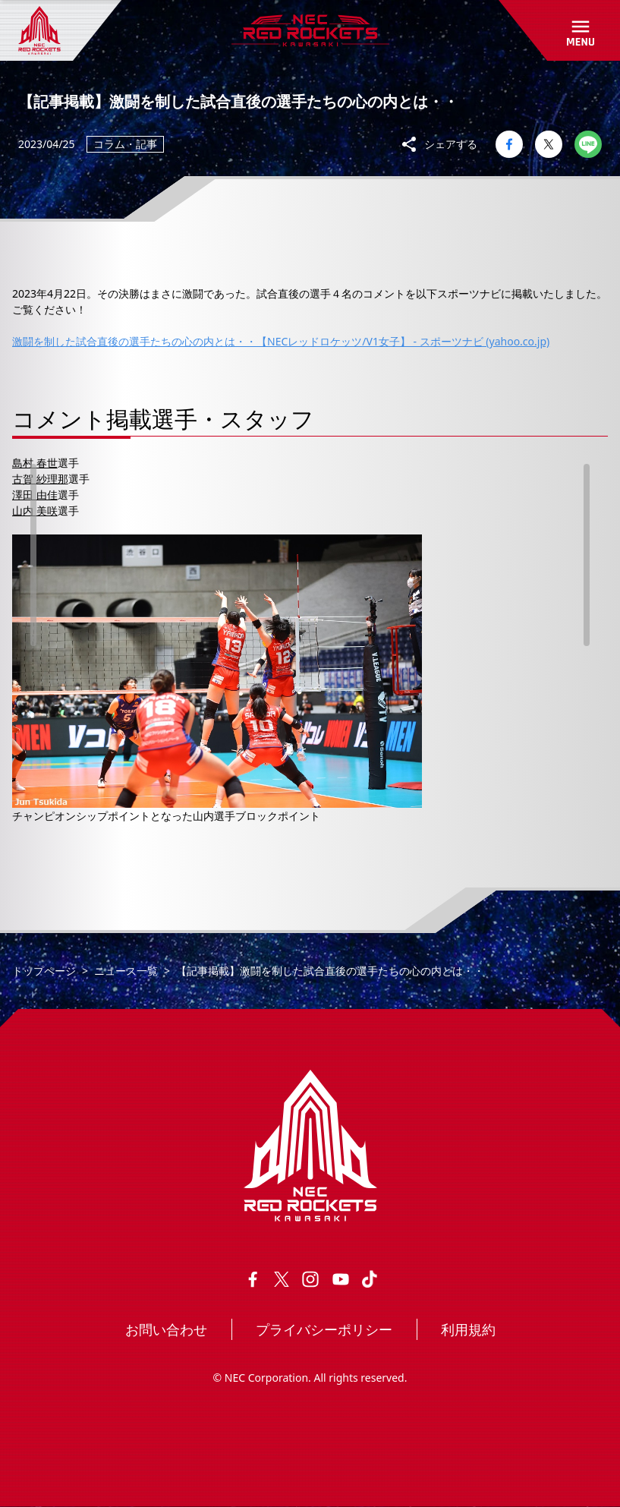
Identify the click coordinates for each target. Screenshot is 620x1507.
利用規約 (468, 1329)
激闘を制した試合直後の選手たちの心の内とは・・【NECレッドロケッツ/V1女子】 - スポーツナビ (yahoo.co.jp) (280, 341)
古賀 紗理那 (40, 478)
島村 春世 (35, 463)
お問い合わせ (166, 1329)
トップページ (44, 970)
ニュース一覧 (126, 970)
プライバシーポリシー (324, 1329)
